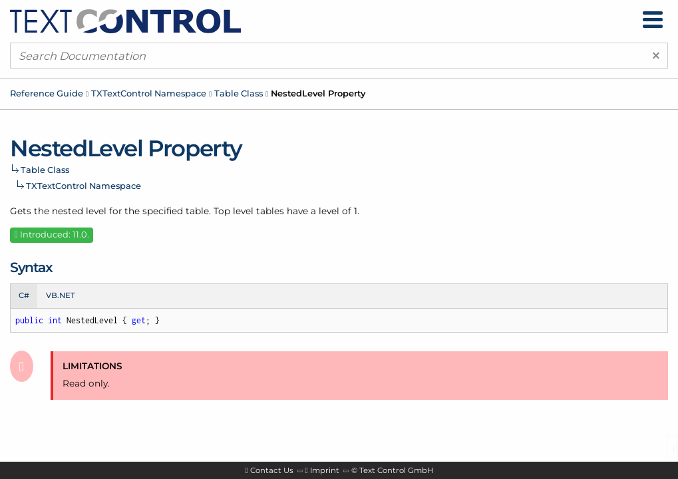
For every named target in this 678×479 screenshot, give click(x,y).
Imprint (324, 470)
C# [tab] (24, 295)
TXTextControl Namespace (148, 93)
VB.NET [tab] (60, 295)
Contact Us (271, 470)
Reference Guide (46, 93)
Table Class (238, 93)
